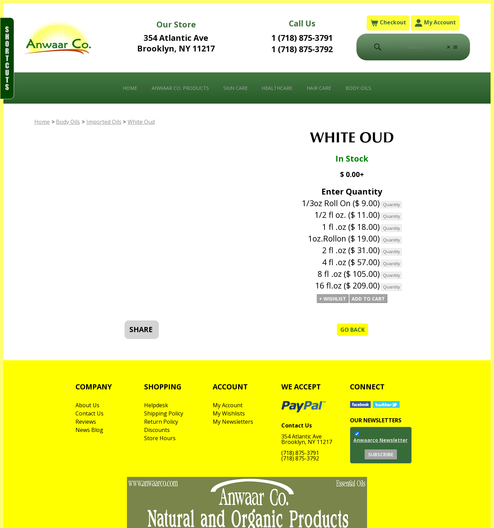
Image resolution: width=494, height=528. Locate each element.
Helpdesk (156, 405)
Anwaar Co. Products (180, 88)
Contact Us (89, 413)
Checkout (388, 23)
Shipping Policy (163, 413)
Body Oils (358, 88)
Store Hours (160, 438)
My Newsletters (233, 421)
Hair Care (319, 88)
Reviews (85, 421)
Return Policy (161, 421)
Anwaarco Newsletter (380, 440)
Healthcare (277, 88)
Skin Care (235, 88)
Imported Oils (103, 122)
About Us (87, 405)
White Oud (141, 122)
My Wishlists (229, 413)
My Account (435, 23)
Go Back (352, 329)
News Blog (89, 430)
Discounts (157, 430)
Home (130, 88)
